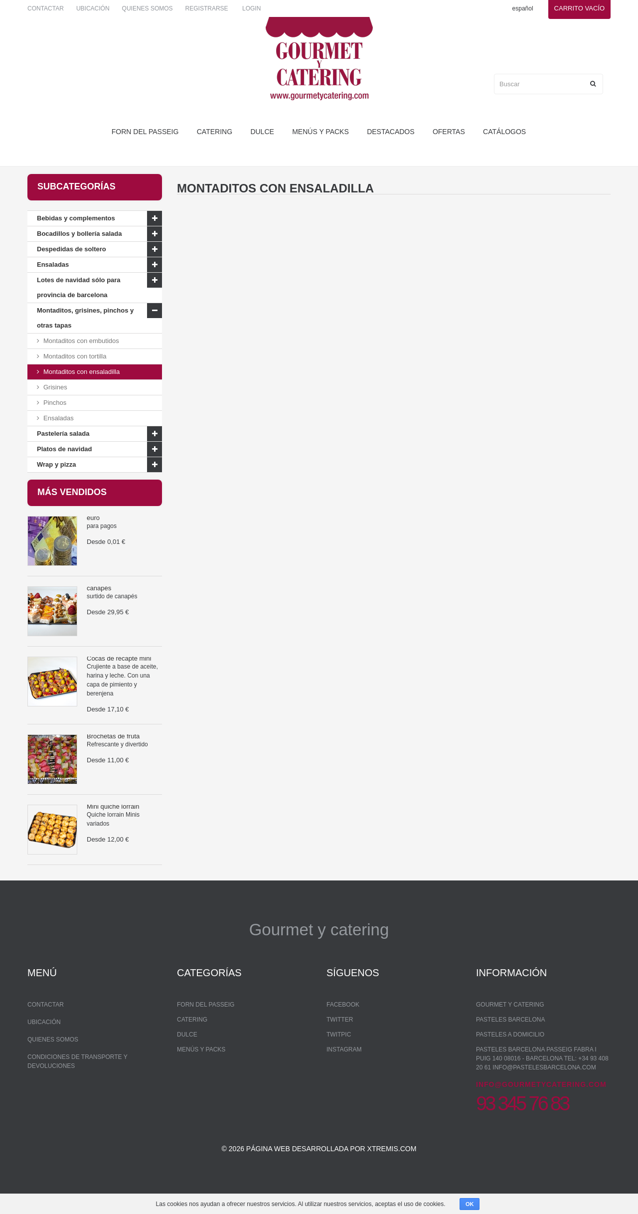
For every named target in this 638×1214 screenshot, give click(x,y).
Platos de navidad (64, 449)
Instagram (343, 1072)
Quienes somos (147, 8)
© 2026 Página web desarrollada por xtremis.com (319, 1177)
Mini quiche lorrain (113, 814)
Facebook (342, 1027)
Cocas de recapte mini (119, 666)
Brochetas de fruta (113, 744)
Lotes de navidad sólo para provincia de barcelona (79, 287)
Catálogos (504, 132)
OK (470, 1204)
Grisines (55, 387)
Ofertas (449, 132)
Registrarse (206, 8)
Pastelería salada (63, 433)
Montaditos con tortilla (74, 356)
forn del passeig (145, 132)
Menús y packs (320, 132)
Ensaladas (53, 264)
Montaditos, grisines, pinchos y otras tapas (85, 318)
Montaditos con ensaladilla (81, 371)
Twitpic (338, 1057)
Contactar (45, 8)
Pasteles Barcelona (510, 1042)
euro (93, 525)
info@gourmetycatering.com (541, 1107)
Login (251, 8)
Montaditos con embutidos (81, 341)
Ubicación (93, 8)
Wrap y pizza (56, 464)
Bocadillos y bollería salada (79, 233)
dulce (262, 132)
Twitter (339, 1042)
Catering (214, 132)
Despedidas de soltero (71, 249)
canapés (99, 596)
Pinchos (54, 402)
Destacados (390, 132)
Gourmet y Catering (510, 1027)
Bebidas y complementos (76, 218)
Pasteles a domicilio (510, 1057)
